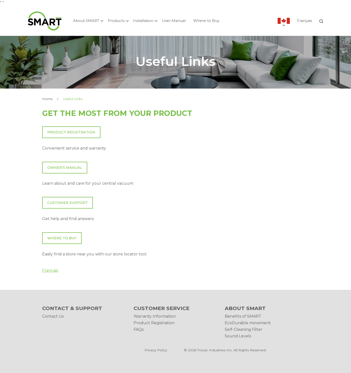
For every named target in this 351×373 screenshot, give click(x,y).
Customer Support (67, 203)
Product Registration (71, 132)
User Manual (173, 20)
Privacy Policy (156, 350)
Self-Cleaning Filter (243, 329)
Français (304, 20)
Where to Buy (206, 20)
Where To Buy (62, 238)
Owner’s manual (64, 167)
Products (116, 20)
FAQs (139, 329)
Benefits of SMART (243, 316)
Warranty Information (155, 316)
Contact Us (53, 316)
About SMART (86, 20)
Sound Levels (238, 336)
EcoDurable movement (248, 323)
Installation (143, 20)
